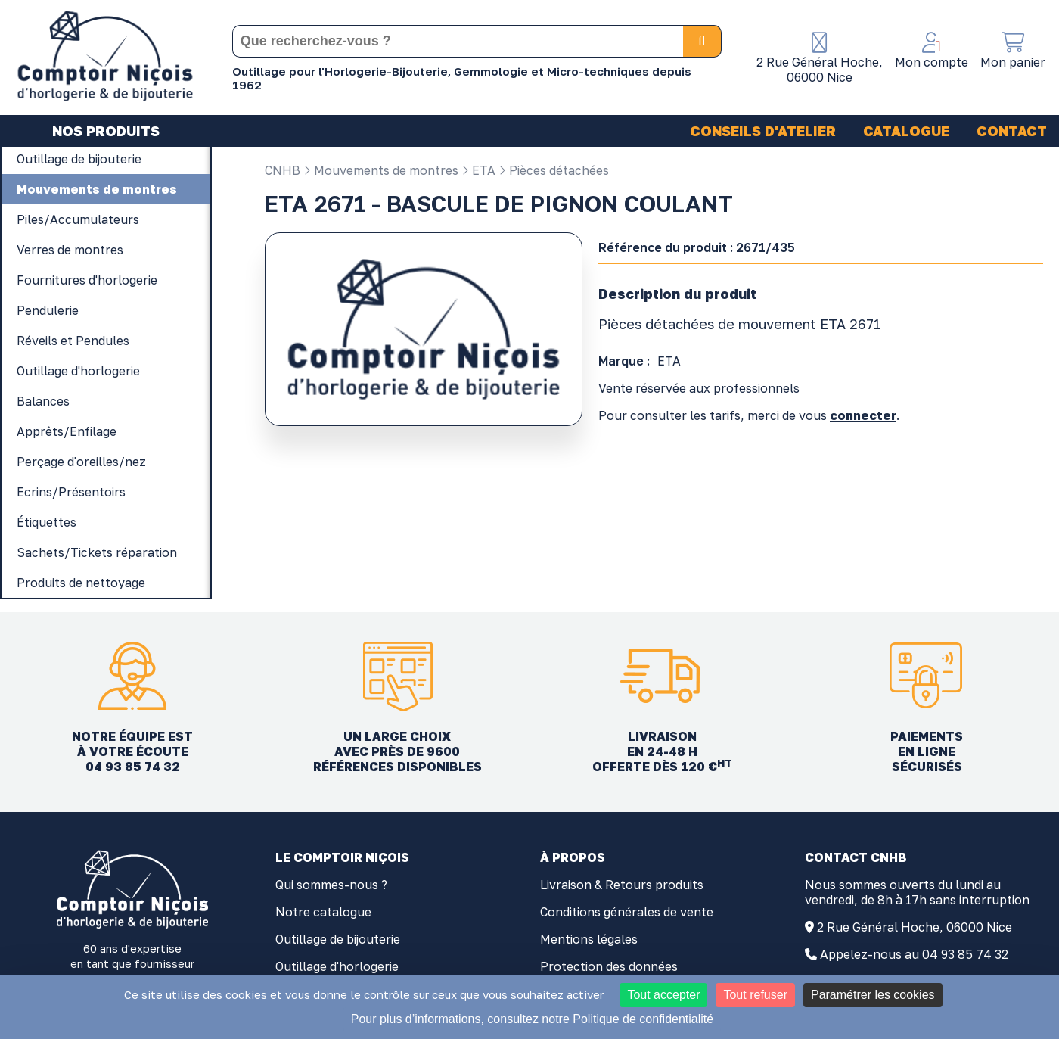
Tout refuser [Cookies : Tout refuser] (755, 994)
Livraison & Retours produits (621, 884)
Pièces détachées (553, 170)
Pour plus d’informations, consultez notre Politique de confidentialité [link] (532, 1019)
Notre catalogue (323, 911)
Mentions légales (589, 939)
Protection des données (609, 966)
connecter (863, 415)
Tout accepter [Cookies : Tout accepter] (663, 994)
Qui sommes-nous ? (331, 884)
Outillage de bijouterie (337, 939)
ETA (478, 170)
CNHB (282, 170)
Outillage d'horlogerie (337, 966)
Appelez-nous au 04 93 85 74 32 (914, 954)
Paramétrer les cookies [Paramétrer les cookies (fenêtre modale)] (873, 994)
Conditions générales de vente (626, 911)
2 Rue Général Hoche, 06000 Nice (914, 927)
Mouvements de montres (380, 170)
